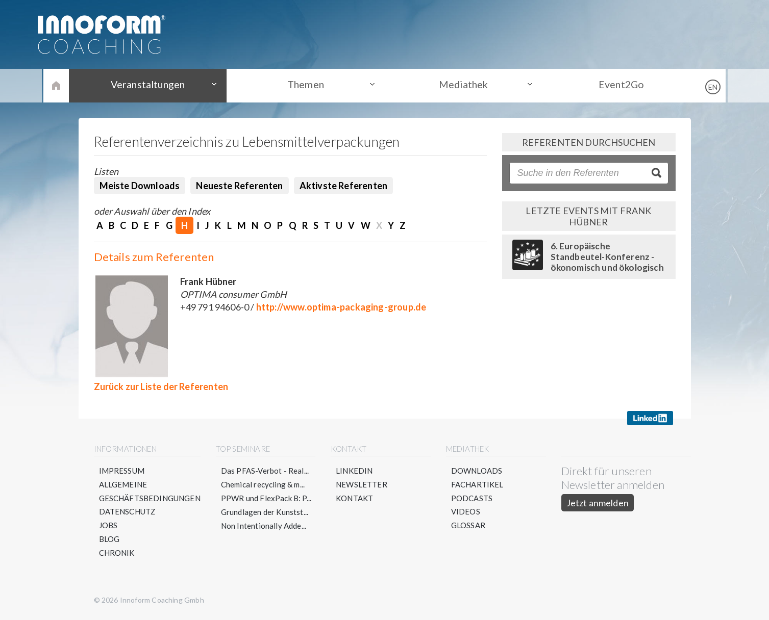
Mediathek (461, 85)
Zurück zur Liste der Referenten (161, 386)
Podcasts (471, 498)
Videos (465, 511)
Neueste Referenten (239, 185)
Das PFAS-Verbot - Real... (265, 470)
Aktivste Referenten (343, 185)
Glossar (468, 525)
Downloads (477, 470)
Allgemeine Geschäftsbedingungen (150, 491)
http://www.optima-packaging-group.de (341, 307)
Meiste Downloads (140, 185)
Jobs (108, 525)
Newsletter (361, 484)
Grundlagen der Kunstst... (265, 511)
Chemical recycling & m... (263, 484)
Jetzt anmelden (597, 502)
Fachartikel (477, 484)
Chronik (117, 553)
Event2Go (613, 85)
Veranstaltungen (155, 85)
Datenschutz (127, 511)
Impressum (122, 470)
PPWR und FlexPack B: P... (266, 498)
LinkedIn (354, 470)
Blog (109, 539)
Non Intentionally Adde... (264, 525)
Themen (308, 85)
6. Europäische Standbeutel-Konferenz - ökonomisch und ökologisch (607, 257)
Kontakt (354, 498)
